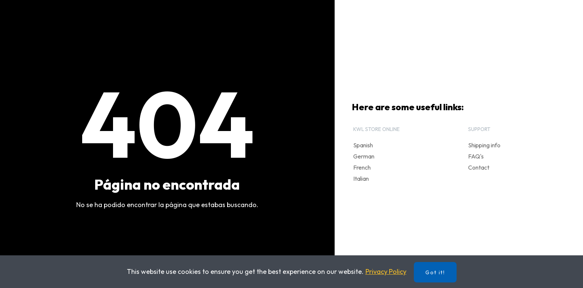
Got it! (435, 272)
